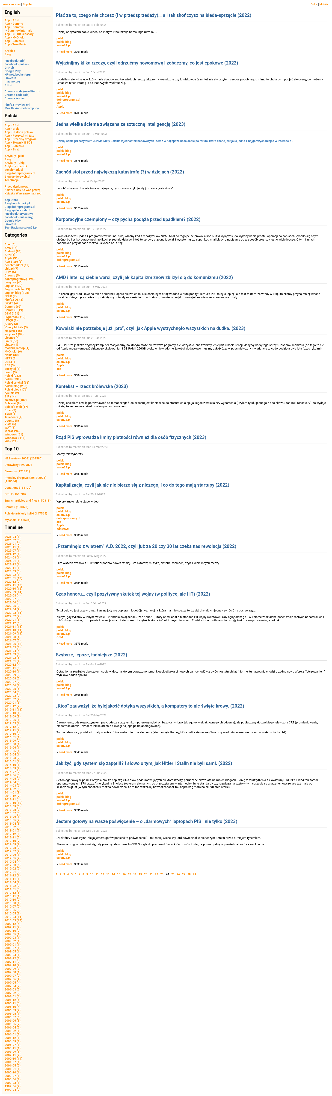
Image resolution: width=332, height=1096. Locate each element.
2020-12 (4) (13, 664)
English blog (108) (17, 292)
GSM (59, 637)
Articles (10, 51)
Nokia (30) (12, 355)
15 (118, 874)
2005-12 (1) (13, 1038)
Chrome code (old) (17, 95)
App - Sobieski (14, 41)
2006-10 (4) (13, 1006)
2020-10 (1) (13, 671)
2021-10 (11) (13, 630)
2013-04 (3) (13, 823)
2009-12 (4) (13, 924)
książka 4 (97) (14, 334)
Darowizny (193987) (18, 465)
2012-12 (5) (13, 834)
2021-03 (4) (13, 654)
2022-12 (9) (13, 581)
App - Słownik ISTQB (19, 142)
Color (314, 4)
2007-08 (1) (13, 972)
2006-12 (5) (13, 1000)
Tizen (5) (11, 413)
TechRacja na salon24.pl (21, 227)
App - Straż (12, 149)
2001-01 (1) (13, 1069)
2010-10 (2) (13, 899)
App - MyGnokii (15, 37)
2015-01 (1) (13, 761)
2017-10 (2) (13, 733)
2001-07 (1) (13, 1062)
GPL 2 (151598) (15, 494)
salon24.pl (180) (16, 400)
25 (173, 874)
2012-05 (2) (13, 858)
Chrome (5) (12, 275)
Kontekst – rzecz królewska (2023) (92, 386)
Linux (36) (11, 341)
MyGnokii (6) (13, 351)
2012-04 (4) (13, 861)
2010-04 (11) (13, 917)
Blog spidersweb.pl (17, 176)
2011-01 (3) (13, 889)
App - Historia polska (19, 132)
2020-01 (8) (13, 702)
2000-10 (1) (13, 1072)
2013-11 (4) (13, 799)
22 (156, 874)
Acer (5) (10, 244)
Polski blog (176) (16, 389)
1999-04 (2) (13, 1089)
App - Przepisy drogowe (20, 139)
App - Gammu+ (15, 27)
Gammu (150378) (16, 507)
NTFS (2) (11, 358)
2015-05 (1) (13, 751)
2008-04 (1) (13, 955)
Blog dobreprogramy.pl (20, 173)
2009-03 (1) (13, 937)
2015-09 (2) (13, 740)
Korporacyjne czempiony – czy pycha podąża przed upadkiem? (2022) (128, 219)
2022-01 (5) (13, 619)
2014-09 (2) (13, 768)
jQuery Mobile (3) (16, 327)
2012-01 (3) (13, 872)
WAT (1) (10, 427)
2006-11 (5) (13, 1003)
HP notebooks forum (19, 74)
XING (8, 85)
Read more (65, 51)
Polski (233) (13, 375)
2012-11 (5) (13, 837)
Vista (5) (10, 424)
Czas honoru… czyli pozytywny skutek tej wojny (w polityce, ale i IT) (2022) (133, 594)
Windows (62, 528)
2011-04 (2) (13, 882)
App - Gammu (14, 23)
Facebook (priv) (15, 60)
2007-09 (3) (13, 968)
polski (60, 38)
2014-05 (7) (13, 778)
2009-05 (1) (13, 934)
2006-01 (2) (13, 1034)
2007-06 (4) (13, 979)
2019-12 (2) (13, 706)
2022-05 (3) (13, 606)
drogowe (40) (14, 282)
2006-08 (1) (13, 1013)
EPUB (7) (11, 296)
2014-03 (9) (13, 785)
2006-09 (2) (13, 1010)
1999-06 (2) (13, 1086)
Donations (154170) (18, 487)
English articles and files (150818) (27, 500)
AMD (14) (11, 248)
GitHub (9, 67)
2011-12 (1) (13, 875)
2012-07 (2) (13, 851)
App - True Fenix (16, 44)
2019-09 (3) (13, 716)
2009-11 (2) (13, 927)
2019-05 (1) (13, 723)
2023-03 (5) (13, 571)
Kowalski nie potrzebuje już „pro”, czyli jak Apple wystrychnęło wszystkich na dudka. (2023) (150, 328)
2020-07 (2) (13, 682)
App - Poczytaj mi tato (19, 135)
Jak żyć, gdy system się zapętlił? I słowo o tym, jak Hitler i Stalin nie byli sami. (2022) (144, 763)
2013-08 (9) (13, 809)
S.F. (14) (10, 396)
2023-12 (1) (13, 564)
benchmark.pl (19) (17, 265)
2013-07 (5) (13, 813)
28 (189, 874)
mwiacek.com (12, 4)
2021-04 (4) (13, 650)
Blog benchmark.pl (17, 203)
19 (140, 874)
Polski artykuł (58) (17, 382)
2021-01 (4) (13, 661)
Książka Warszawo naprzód (23, 193)
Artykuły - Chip (15, 163)
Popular (28, 4)
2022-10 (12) (13, 588)
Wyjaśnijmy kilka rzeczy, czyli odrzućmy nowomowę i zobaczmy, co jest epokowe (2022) (147, 63)
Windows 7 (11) (15, 438)
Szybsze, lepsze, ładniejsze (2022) (91, 655)
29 (194, 874)
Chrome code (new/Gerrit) (22, 91)
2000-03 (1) (13, 1082)
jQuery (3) (11, 324)
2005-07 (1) (13, 1044)
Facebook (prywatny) (19, 213)
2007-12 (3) (13, 958)
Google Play (13, 71)
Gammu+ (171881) (17, 471)
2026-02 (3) (13, 540)
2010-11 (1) (13, 896)
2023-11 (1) (13, 568)
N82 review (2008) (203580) (23, 458)
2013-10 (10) (13, 803)
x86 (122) (11, 441)
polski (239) (13, 379)
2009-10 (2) (13, 930)
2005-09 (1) (13, 1041)
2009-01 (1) (13, 944)
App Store (11, 200)
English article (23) (17, 289)
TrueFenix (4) (13, 417)
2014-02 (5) (13, 789)
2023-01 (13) (13, 578)
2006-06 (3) (13, 1020)
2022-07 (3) (13, 599)
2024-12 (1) (13, 554)
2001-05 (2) (13, 1065)
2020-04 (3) (13, 692)
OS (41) (10, 362)
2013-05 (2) (13, 820)
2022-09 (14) (13, 592)
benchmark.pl (14, 169)
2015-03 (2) (13, 758)
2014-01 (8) (13, 792)
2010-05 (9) (13, 913)
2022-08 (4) (13, 595)
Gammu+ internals (20, 30)
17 (129, 874)
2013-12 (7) (13, 796)
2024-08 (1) (13, 557)
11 (97, 874)
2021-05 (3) (13, 647)
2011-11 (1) (13, 879)
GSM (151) (12, 313)
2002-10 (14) (13, 1058)
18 (134, 874)
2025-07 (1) (13, 550)
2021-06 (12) (13, 644)
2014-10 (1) (13, 765)
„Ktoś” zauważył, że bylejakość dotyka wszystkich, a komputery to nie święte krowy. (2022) (150, 706)
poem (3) (11, 372)
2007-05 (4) (13, 982)
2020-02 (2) (13, 699)
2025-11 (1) (13, 547)
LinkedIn (10, 78)
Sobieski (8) (13, 403)
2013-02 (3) (13, 827)
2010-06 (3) (13, 910)
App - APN (12, 20)
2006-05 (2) (13, 1024)
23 (161, 874)
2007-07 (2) (13, 975)
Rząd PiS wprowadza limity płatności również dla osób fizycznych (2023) (131, 437)
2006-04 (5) (13, 1027)
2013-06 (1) (13, 816)
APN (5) (10, 254)
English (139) (13, 286)
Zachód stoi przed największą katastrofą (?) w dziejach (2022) (120, 172)
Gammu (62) (13, 306)
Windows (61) (14, 434)
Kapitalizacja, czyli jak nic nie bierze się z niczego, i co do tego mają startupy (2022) (142, 485)
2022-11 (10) (13, 585)
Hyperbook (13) (15, 317)
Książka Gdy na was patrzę (23, 190)
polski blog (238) (16, 386)
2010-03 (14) (13, 920)
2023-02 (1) (13, 574)
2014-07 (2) (13, 771)
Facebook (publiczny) (19, 217)
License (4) (12, 337)
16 (124, 874)
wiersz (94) (12, 431)
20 (145, 874)
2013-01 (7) (13, 830)
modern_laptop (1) (17, 348)
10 (91, 874)
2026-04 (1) (13, 536)
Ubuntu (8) (12, 420)
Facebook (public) (17, 64)
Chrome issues (15, 98)
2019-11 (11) (13, 709)
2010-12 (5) (13, 892)
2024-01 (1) (13, 561)
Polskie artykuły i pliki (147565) (26, 513)
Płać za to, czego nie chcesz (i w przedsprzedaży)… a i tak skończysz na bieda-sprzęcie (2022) (153, 15)
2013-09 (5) (13, 806)
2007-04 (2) (13, 986)
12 (102, 874)
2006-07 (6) (13, 1017)
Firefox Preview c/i (17, 104)
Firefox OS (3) (14, 299)
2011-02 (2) (13, 885)
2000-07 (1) (13, 1076)
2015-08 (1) (13, 744)
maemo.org (12, 81)
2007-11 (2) (13, 962)
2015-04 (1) (13, 754)
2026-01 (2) (13, 543)
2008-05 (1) (13, 951)
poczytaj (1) (13, 368)
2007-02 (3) (13, 993)
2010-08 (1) (13, 903)
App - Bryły (12, 128)
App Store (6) (13, 261)
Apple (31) (12, 258)
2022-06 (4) (13, 602)
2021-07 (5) (13, 640)
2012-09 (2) (13, 844)
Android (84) (13, 251)
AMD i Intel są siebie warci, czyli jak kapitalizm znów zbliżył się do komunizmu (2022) (144, 277)
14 (113, 874)
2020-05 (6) (13, 689)
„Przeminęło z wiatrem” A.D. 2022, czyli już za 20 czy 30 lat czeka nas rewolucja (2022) (146, 546)
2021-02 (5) (13, 657)
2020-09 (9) (13, 675)
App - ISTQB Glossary (19, 34)
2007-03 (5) (13, 989)
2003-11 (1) (13, 1048)
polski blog (63, 42)
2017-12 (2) (13, 727)
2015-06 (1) (13, 747)
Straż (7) (10, 410)
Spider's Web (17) (16, 406)
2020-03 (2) (13, 695)
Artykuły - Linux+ (16, 166)
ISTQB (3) (11, 320)
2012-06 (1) (13, 854)
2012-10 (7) (13, 841)
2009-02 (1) (13, 941)
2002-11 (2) (13, 1055)
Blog (8, 54)
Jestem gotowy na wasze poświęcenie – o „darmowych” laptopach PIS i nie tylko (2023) (146, 821)
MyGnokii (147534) (17, 520)
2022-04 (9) (13, 609)
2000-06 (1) (13, 1079)
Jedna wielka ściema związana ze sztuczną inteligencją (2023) (120, 124)
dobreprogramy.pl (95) (20, 279)
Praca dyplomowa (17, 186)
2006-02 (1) (13, 1031)
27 (183, 874)
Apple (60, 106)
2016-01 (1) (13, 737)
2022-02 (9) (13, 616)
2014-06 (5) (13, 775)
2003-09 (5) (13, 1051)
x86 (58, 103)
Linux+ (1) (11, 344)
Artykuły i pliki (14, 156)
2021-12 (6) (13, 623)
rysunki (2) (12, 393)
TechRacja (12, 180)
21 (151, 874)
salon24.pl (63, 45)
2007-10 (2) (13, 965)
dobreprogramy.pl (68, 99)
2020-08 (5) (13, 678)
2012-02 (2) (13, 868)
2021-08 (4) (13, 637)
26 (178, 874)
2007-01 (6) (13, 996)
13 (108, 874)
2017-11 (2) (13, 730)
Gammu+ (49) (14, 310)
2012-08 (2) (13, 847)
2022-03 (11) (13, 612)
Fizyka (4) (11, 303)
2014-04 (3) (13, 782)
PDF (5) (10, 365)
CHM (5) (10, 272)
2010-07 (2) (13, 906)
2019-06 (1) (13, 720)
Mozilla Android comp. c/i (22, 108)
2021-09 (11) (13, 633)
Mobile (324, 4)
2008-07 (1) (13, 948)
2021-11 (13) (13, 626)
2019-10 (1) (13, 713)
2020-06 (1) (13, 685)
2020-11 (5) (13, 668)
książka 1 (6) (13, 330)
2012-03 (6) (13, 865)
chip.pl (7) (11, 268)
